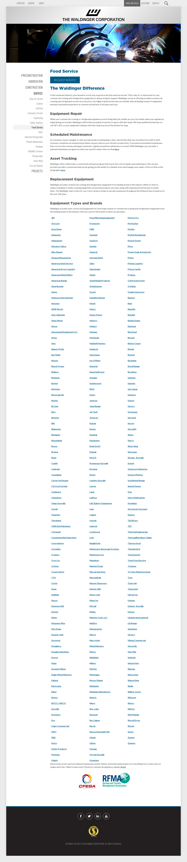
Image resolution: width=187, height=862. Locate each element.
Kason (93, 429)
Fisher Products (59, 749)
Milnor (93, 663)
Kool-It (93, 457)
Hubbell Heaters (97, 343)
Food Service (37, 127)
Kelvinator (95, 440)
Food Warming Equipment (102, 218)
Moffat (93, 669)
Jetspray (94, 417)
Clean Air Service (36, 98)
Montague (95, 674)
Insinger (93, 377)
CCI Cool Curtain (59, 486)
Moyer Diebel (96, 680)
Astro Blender (58, 315)
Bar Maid (55, 355)
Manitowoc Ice (97, 554)
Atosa (54, 326)
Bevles (54, 400)
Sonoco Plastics (135, 475)
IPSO (92, 389)
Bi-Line (54, 406)
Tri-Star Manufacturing (139, 572)
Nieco (92, 703)
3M (53, 218)
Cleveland (56, 520)
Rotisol (131, 355)
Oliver (93, 743)
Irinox (92, 395)
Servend (132, 417)
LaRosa (93, 497)
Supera (131, 514)
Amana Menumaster (61, 257)
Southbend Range (136, 480)
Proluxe (131, 275)
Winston (132, 697)
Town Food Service (137, 560)
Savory (131, 406)
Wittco (131, 709)
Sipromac (132, 452)
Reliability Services (35, 151)
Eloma (54, 697)
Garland (93, 235)
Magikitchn (95, 543)
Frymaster (95, 223)
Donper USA (57, 634)
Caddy (54, 463)
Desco (54, 600)
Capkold (55, 469)
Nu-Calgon (95, 720)
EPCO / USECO (58, 703)
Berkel (54, 383)
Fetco (54, 743)
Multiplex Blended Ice (100, 692)
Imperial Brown (97, 372)
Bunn (53, 457)
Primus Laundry (135, 263)
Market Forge (96, 566)
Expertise (21, 3)
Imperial (94, 366)
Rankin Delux (134, 320)
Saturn (131, 400)
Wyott (131, 726)
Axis (53, 343)
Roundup (132, 360)
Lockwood (95, 532)
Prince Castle (134, 269)
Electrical (39, 108)
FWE (92, 229)
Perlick (131, 229)
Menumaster (96, 629)
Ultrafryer (133, 594)
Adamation (56, 240)
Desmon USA (57, 606)
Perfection (133, 223)
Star (130, 492)
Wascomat (133, 674)
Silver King (133, 446)
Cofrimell (56, 532)
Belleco (55, 372)
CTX (53, 577)
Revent (131, 337)
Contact (155, 3)
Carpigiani (56, 475)
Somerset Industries (137, 469)
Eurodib (55, 709)
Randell (131, 315)
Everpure (55, 714)
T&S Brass (133, 520)
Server (131, 423)
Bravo (54, 446)
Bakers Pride (57, 349)
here (117, 149)
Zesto (131, 732)
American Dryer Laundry (63, 269)
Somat (131, 463)
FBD (53, 737)
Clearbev (55, 514)
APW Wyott (57, 309)
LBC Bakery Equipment (101, 503)
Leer (92, 509)
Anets (54, 292)
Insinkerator (96, 383)
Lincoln (93, 520)
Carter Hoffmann (59, 480)
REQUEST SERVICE (65, 80)
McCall (93, 606)
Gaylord (94, 240)
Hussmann (95, 355)
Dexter (54, 612)
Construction (34, 87)
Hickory (93, 320)
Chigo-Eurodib (58, 503)
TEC (130, 526)
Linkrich (93, 526)
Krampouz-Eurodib (99, 463)
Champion (56, 497)
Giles (92, 263)
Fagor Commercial (60, 726)
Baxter (54, 360)
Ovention (94, 760)
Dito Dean (56, 629)
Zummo (131, 743)
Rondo (131, 349)
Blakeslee (56, 429)
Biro (53, 412)
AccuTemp (56, 229)
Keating (93, 435)
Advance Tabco (58, 246)
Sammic (131, 383)
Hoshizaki (94, 337)
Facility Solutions (36, 122)
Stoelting (132, 503)
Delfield (55, 594)
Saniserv (132, 395)
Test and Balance (36, 165)
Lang (92, 492)
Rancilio (131, 309)
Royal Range (134, 366)
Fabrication (35, 81)
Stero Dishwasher (136, 497)
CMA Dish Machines (61, 526)
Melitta (93, 623)
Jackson (93, 400)
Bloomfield (56, 440)
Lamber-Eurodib (98, 480)
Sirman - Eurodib (136, 457)
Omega (93, 749)
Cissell (54, 509)
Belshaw (55, 377)
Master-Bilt (95, 589)
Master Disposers (98, 583)
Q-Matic (132, 286)
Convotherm (57, 543)
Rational (132, 326)
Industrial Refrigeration (34, 137)
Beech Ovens (57, 366)
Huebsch (94, 349)
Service (38, 93)
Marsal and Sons (97, 572)
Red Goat (132, 332)
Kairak (93, 423)
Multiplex (94, 686)
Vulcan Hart (133, 663)
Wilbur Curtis (134, 692)
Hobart (93, 326)
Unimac (131, 600)
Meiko (93, 612)
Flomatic (55, 754)
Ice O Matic (95, 360)
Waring (131, 669)
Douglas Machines (60, 652)
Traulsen (132, 566)
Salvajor (132, 377)
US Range (132, 623)
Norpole (94, 714)
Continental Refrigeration (63, 537)
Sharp (130, 435)
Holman (93, 332)
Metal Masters (97, 646)
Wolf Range (133, 714)
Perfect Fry (133, 218)
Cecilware (56, 492)
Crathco (55, 554)
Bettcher (55, 389)
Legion (93, 514)
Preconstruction (32, 75)
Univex (131, 612)
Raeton (131, 297)
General (93, 252)
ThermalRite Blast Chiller (140, 537)
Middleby (94, 657)
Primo (131, 257)
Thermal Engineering (138, 532)
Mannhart (94, 560)
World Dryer (134, 720)
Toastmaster (134, 554)
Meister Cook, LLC (98, 617)
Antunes (55, 303)
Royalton (132, 372)
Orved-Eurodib (97, 754)
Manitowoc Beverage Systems (104, 549)
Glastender (95, 269)
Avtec (54, 337)
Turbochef (133, 589)
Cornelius (56, 549)
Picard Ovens (134, 240)
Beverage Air (57, 395)
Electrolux (56, 686)
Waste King (133, 680)
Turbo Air (132, 583)
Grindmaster (96, 286)
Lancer (93, 486)
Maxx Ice (94, 600)
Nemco (93, 697)
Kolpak (93, 452)
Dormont (55, 640)
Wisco (131, 703)
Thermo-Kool (134, 543)
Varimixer (132, 629)
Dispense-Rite (58, 623)
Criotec (55, 566)
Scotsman (132, 412)
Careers (31, 3)
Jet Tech (94, 412)
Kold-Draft (95, 446)
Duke (53, 663)
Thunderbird (134, 549)
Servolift (132, 429)
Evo (53, 720)
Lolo (92, 537)
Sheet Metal (38, 161)
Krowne (93, 469)
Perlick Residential (137, 235)
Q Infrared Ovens (136, 280)
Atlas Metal (57, 320)
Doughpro (56, 646)
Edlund (54, 680)
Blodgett (55, 435)
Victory (131, 634)
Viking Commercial (137, 640)
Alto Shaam (56, 252)
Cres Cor (55, 560)
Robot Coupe (134, 343)
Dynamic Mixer (58, 669)
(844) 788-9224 (132, 3)
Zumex (131, 737)
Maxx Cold (95, 594)
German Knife (96, 257)
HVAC (40, 132)
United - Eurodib (136, 606)
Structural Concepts (137, 509)
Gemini (93, 246)
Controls (39, 103)
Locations (145, 3)
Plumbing (39, 146)
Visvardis (132, 646)
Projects (37, 171)
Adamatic (56, 235)
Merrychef (95, 640)
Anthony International (62, 297)
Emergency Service (35, 113)
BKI (53, 423)
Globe (92, 275)
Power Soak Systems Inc (139, 252)
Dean (53, 589)
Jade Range (95, 406)
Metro (93, 652)
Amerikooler (57, 286)
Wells (130, 686)
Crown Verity (57, 572)
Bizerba (55, 417)
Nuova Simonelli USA (100, 732)
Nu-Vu (92, 726)
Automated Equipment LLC (64, 332)
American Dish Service (62, 263)
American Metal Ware (61, 275)
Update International (138, 617)
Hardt (92, 303)
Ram (130, 303)
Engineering (38, 118)
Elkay (54, 692)
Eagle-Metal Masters (61, 674)
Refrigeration (37, 156)
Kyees (92, 475)
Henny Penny (96, 315)
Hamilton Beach (97, 297)
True (130, 577)
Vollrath (132, 657)
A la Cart (55, 223)
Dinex (54, 617)
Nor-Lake (94, 709)
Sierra (131, 440)
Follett (54, 760)
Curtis (54, 583)
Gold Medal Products (100, 280)
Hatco (93, 309)
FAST (53, 732)
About (41, 3)
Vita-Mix (132, 652)
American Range (59, 280)
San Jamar (133, 389)
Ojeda (93, 737)
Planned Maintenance (34, 141)
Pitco (130, 246)
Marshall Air (95, 577)
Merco (93, 634)
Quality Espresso (136, 292)
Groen (93, 292)
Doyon (54, 657)
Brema (54, 452)
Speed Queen (134, 486)
